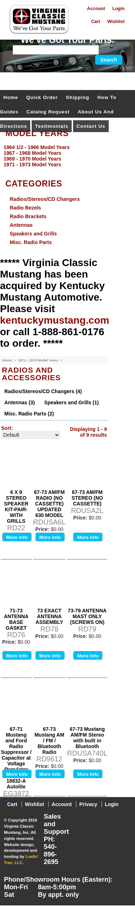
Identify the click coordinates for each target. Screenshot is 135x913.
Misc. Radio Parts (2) (29, 414)
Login (118, 8)
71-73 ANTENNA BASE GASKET (16, 619)
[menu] (66, 155)
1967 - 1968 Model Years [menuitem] (32, 153)
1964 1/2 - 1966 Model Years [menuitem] (36, 147)
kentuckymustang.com (54, 320)
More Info (17, 537)
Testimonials (51, 126)
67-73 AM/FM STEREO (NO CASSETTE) (87, 498)
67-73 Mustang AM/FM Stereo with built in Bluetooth (87, 737)
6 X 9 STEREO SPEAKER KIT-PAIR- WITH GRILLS (16, 506)
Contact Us (90, 126)
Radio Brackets (28, 216)
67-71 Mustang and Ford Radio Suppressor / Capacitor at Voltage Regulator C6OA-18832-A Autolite (16, 758)
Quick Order (42, 97)
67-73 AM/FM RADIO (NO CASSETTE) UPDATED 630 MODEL (49, 503)
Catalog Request (48, 111)
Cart (95, 21)
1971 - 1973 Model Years (38, 360)
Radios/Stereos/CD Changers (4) (43, 391)
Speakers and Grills (33, 234)
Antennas (21, 225)
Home (10, 97)
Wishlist (116, 21)
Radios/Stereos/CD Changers (45, 199)
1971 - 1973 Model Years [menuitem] (32, 164)
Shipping (77, 97)
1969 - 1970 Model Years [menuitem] (32, 159)
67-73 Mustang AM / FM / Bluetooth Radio (49, 740)
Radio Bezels (25, 208)
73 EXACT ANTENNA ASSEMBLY (49, 616)
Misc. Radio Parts (31, 242)
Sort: (7, 428)
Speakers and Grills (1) (71, 402)
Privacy (88, 804)
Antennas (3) (19, 402)
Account (96, 8)
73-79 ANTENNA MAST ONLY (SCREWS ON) (87, 616)
